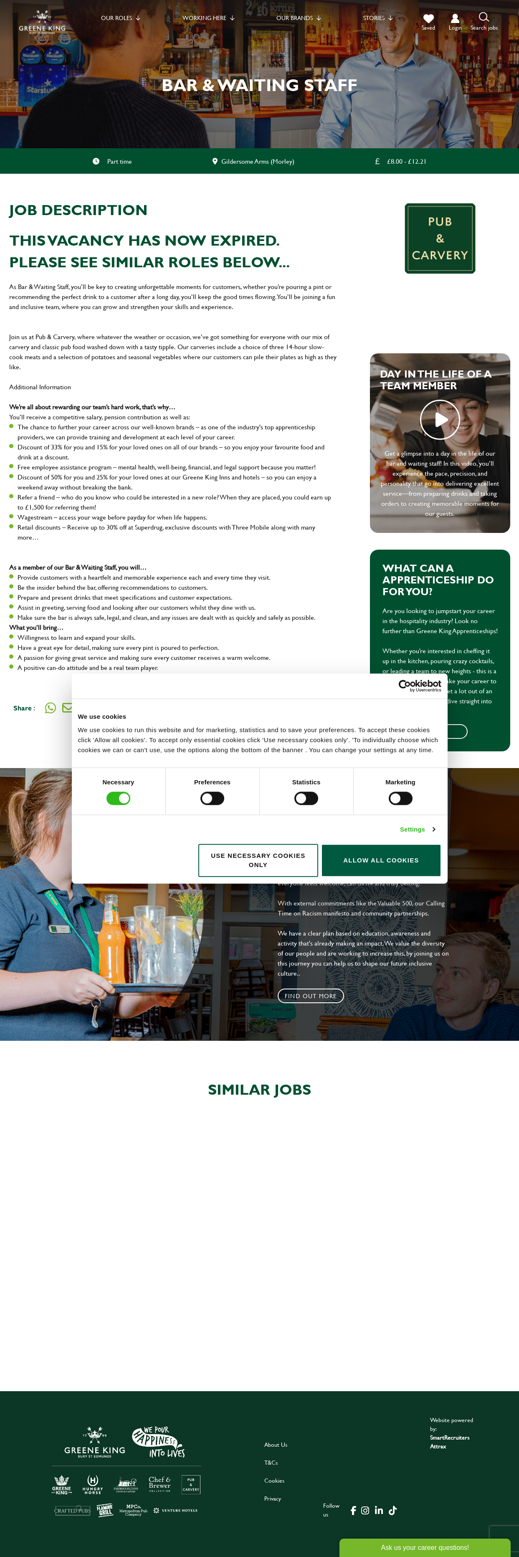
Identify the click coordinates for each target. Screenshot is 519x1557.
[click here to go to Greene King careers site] (126, 1471)
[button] (484, 22)
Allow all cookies (381, 860)
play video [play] (440, 420)
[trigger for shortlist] (428, 22)
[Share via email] (68, 708)
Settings (412, 829)
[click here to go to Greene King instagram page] (365, 1510)
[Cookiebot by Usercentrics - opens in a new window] (404, 686)
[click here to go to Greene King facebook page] (353, 1510)
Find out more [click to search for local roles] (311, 996)
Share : (24, 708)
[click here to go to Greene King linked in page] (379, 1510)
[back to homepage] (42, 22)
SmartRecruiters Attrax (449, 1441)
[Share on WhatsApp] (50, 708)
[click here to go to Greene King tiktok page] (393, 1510)
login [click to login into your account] (455, 27)
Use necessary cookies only (258, 860)
